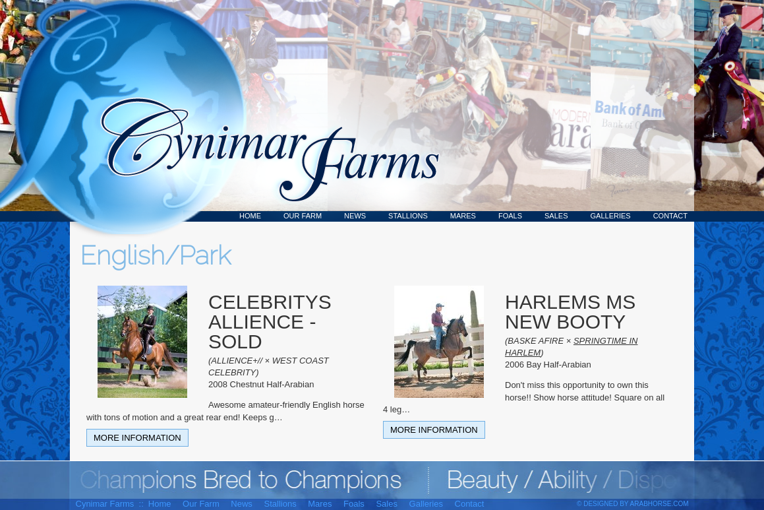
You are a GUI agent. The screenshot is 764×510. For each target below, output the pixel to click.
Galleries (611, 216)
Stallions (408, 216)
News (355, 216)
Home (250, 216)
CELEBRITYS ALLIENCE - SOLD (270, 321)
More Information (137, 438)
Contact (670, 216)
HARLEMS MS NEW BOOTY (570, 312)
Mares (463, 216)
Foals (510, 216)
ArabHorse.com (659, 503)
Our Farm (302, 216)
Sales (556, 216)
